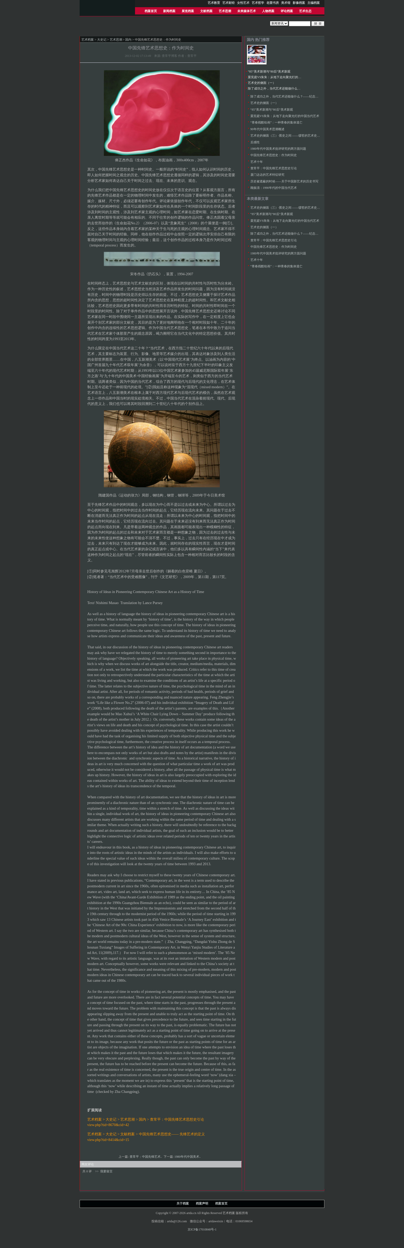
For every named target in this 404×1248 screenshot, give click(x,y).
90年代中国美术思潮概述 (267, 129)
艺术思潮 (225, 11)
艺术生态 (305, 11)
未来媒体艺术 (246, 11)
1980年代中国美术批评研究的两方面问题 (278, 149)
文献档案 (206, 11)
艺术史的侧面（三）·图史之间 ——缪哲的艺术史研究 (286, 135)
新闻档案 (169, 11)
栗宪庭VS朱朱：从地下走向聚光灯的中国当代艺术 (282, 77)
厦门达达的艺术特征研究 (267, 174)
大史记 (101, 39)
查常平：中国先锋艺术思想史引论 (273, 168)
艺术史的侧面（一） (262, 83)
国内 (128, 39)
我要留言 (106, 1171)
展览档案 (188, 11)
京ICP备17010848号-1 (202, 1229)
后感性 (255, 142)
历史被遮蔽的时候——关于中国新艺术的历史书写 (284, 181)
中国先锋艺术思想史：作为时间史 (273, 155)
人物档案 (268, 11)
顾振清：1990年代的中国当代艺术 (273, 188)
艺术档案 (87, 39)
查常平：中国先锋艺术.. (146, 1156)
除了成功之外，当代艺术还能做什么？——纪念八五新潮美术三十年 (294, 88)
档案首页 (151, 11)
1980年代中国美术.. (187, 1156)
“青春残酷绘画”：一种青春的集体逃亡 (276, 122)
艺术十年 (256, 162)
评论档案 (287, 11)
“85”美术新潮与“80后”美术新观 (269, 71)
